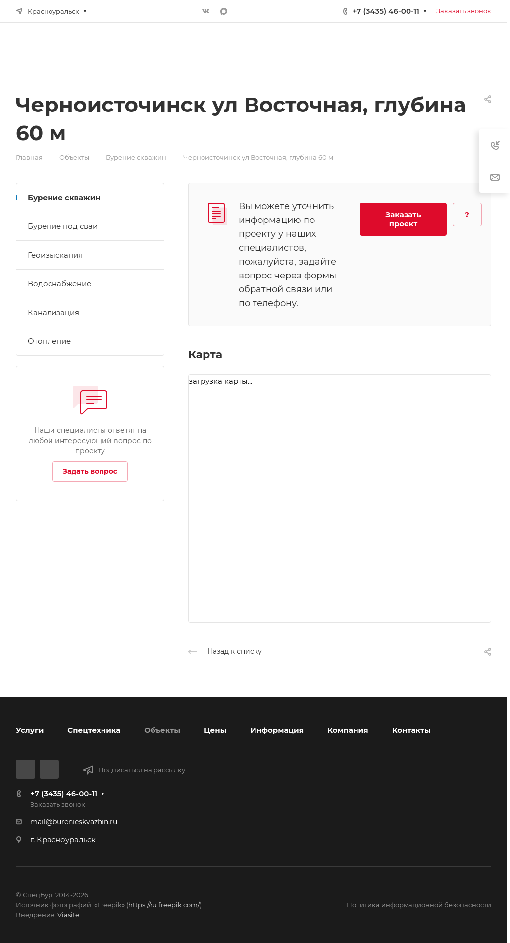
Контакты (411, 730)
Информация (277, 730)
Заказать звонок (463, 11)
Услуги (30, 730)
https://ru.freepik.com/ (164, 905)
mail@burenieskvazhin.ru (73, 821)
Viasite (68, 915)
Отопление (49, 341)
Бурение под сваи (63, 226)
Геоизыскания (55, 255)
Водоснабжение (59, 283)
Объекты (162, 730)
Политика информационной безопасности (419, 905)
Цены (215, 730)
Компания (347, 730)
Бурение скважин (64, 197)
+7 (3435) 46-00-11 (386, 11)
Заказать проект (403, 219)
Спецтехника (93, 730)
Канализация (53, 312)
